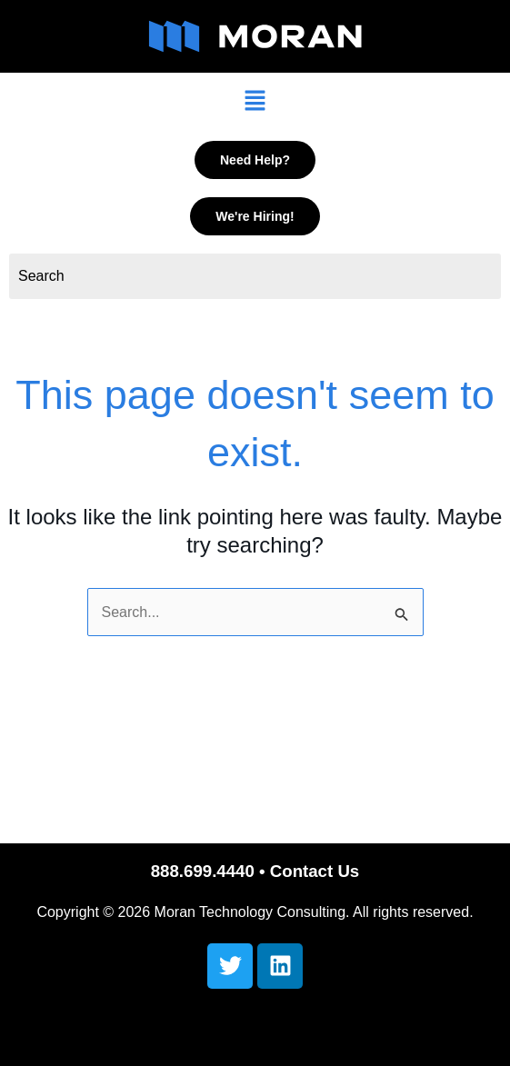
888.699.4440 (203, 871)
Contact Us (314, 871)
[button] (254, 102)
